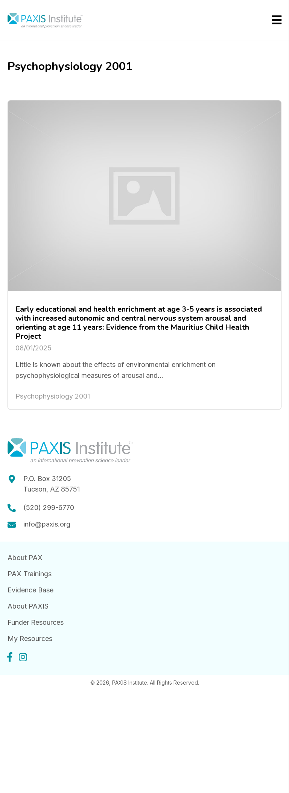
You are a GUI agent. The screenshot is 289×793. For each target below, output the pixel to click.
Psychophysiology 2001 (52, 396)
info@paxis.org (46, 524)
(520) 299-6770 (48, 507)
